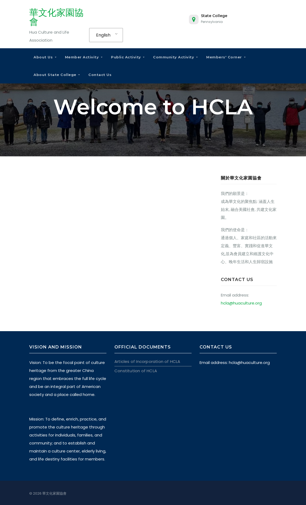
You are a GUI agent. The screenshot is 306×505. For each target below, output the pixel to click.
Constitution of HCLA (135, 371)
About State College (57, 75)
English (103, 35)
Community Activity (175, 57)
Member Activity (83, 57)
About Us (45, 57)
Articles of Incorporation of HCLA (147, 361)
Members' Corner (225, 57)
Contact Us (99, 75)
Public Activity (127, 57)
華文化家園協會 (56, 17)
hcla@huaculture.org (241, 303)
